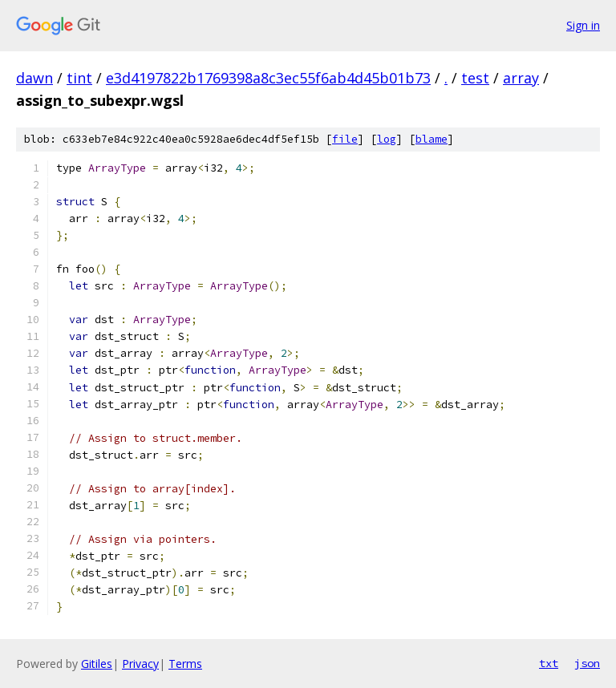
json (587, 663)
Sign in (583, 25)
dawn (34, 77)
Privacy (140, 663)
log (386, 139)
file (345, 139)
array (521, 77)
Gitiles (96, 663)
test (475, 77)
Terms (185, 663)
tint (79, 77)
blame (431, 139)
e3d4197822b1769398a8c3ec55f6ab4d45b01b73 (268, 77)
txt (548, 663)
